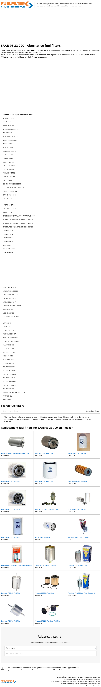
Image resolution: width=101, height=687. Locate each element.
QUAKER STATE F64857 (11, 341)
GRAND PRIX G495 (9, 195)
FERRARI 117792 (9, 173)
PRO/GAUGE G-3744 (10, 334)
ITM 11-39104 (8, 234)
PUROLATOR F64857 (10, 338)
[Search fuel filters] (43, 411)
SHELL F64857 (8, 356)
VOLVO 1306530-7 (9, 374)
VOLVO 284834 (8, 389)
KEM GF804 (7, 245)
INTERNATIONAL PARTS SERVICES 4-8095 (18, 219)
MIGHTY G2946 (8, 309)
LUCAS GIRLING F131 (10, 295)
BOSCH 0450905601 (10, 140)
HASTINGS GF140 (9, 209)
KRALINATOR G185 (10, 287)
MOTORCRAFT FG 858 (11, 316)
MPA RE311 (7, 323)
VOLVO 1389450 (9, 378)
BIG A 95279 (7, 133)
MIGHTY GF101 (8, 313)
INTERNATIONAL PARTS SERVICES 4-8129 (18, 227)
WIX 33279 (7, 400)
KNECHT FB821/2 (9, 249)
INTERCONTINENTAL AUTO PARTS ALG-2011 (19, 216)
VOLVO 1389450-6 (9, 381)
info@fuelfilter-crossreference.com (90, 683)
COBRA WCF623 (8, 162)
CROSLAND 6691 (9, 166)
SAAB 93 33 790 (8, 349)
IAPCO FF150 (7, 212)
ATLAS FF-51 (7, 122)
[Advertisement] (50, 26)
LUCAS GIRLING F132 (10, 298)
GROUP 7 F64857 (9, 199)
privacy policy (96, 686)
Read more (77, 6)
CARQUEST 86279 (9, 151)
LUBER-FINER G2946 (10, 291)
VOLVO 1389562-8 (9, 385)
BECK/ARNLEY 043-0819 (11, 129)
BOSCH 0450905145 (10, 136)
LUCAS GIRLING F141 (10, 302)
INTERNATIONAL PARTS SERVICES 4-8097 (18, 223)
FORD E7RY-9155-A (10, 177)
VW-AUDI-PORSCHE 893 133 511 (15, 392)
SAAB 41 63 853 (8, 345)
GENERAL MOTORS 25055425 (13, 188)
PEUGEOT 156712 (9, 330)
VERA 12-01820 (8, 359)
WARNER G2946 (8, 396)
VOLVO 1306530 (9, 367)
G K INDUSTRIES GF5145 (12, 184)
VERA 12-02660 (8, 363)
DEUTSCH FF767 (9, 169)
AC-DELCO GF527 (9, 118)
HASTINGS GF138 (9, 205)
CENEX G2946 (8, 155)
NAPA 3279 (7, 327)
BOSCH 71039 (8, 147)
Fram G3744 (7, 180)
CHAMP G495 (8, 158)
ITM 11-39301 (8, 241)
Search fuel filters (92, 411)
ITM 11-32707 (8, 230)
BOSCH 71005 (8, 144)
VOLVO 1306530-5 (9, 370)
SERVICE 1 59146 (9, 352)
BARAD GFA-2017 (9, 125)
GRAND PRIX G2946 (10, 191)
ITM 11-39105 (8, 238)
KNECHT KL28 (8, 252)
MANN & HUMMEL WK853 (12, 306)
